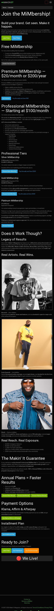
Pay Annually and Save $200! (27, 171)
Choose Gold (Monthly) (9, 194)
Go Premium (6, 98)
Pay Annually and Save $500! (26, 194)
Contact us (27, 590)
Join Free (6, 38)
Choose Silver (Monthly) (9, 171)
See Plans (16, 38)
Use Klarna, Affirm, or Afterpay (11, 509)
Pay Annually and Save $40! (21, 98)
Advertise (27, 594)
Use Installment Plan (8, 525)
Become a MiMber (27, 592)
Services (10, 7)
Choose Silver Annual (9, 486)
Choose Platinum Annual (39, 486)
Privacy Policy (49, 598)
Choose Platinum (8, 225)
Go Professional (31, 541)
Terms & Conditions (38, 598)
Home (4, 7)
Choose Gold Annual (23, 486)
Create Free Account (9, 63)
